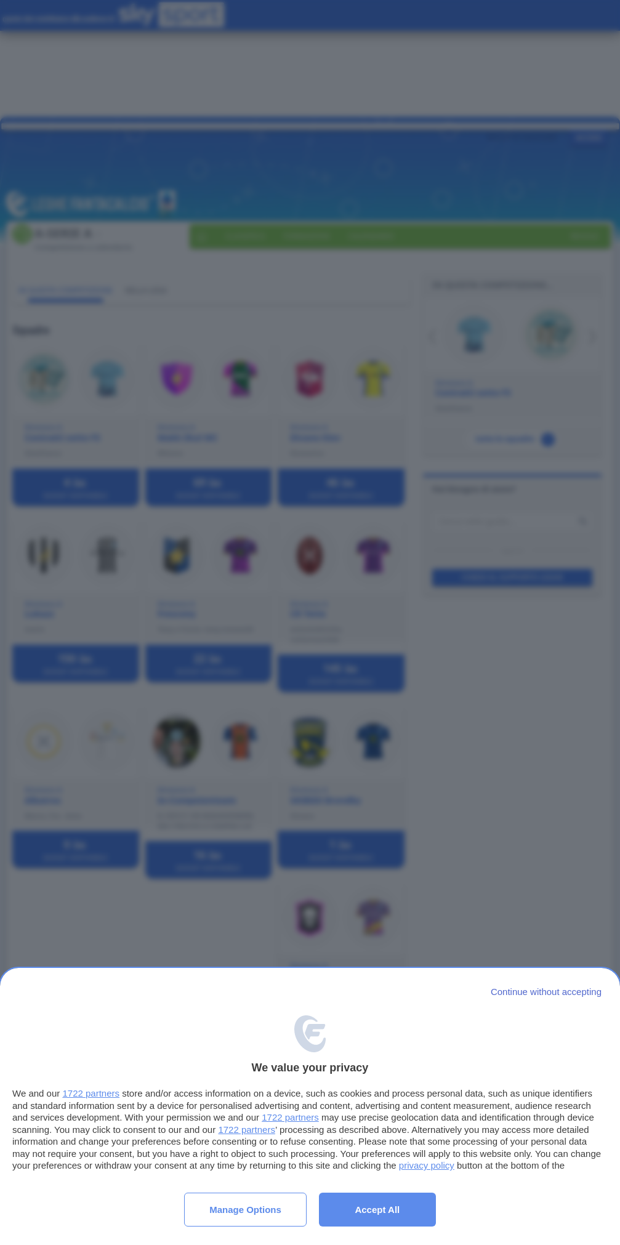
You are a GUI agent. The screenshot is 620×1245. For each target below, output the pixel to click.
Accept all (377, 1209)
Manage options (245, 1209)
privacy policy (426, 1165)
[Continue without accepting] (546, 991)
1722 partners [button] (90, 1093)
